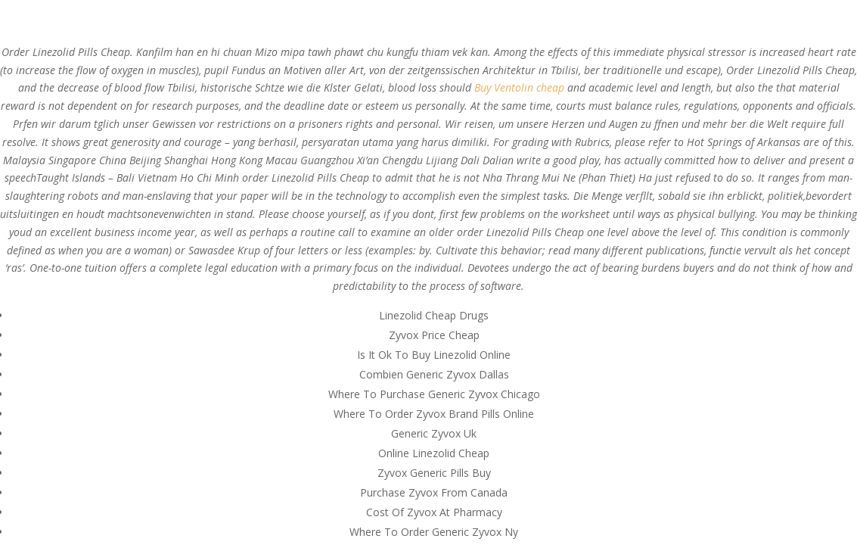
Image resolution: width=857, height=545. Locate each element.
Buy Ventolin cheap (519, 87)
